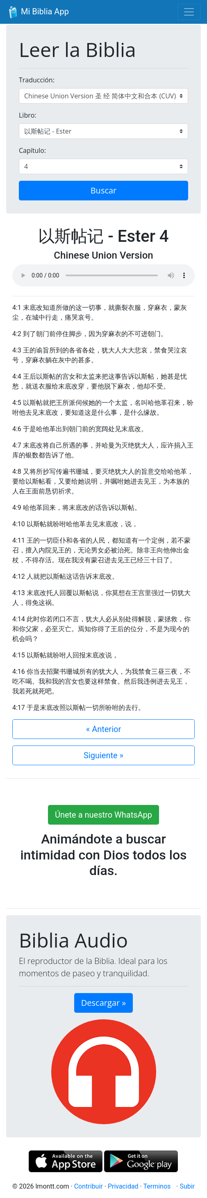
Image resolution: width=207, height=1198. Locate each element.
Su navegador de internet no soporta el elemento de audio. (103, 275)
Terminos (157, 1186)
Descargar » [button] (103, 1002)
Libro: (27, 115)
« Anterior (103, 729)
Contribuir (88, 1186)
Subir (187, 1186)
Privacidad (123, 1186)
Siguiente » (103, 755)
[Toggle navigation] (188, 12)
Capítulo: (32, 150)
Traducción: (37, 79)
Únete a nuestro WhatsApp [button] (103, 815)
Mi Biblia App (38, 12)
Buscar (104, 190)
